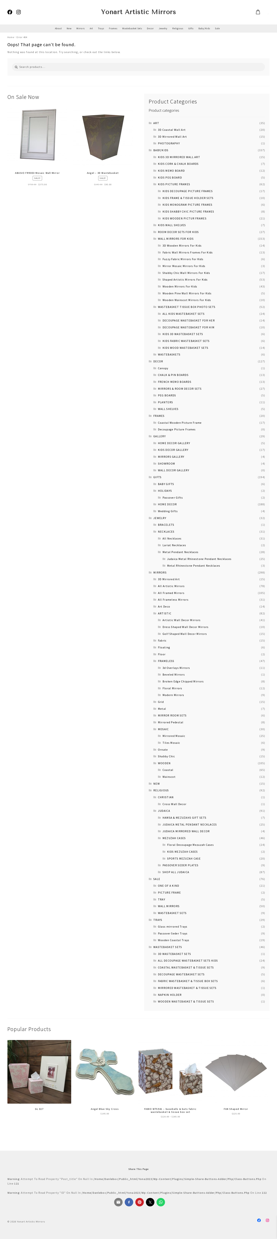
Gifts (190, 28)
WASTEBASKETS (169, 354)
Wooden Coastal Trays (173, 940)
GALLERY (159, 436)
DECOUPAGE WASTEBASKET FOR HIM (188, 327)
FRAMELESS (166, 661)
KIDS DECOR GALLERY (173, 450)
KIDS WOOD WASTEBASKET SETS (185, 347)
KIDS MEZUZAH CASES (182, 851)
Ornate (163, 749)
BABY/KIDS (161, 150)
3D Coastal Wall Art (172, 129)
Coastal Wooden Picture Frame (180, 422)
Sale (217, 28)
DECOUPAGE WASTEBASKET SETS (181, 974)
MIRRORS (160, 572)
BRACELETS (166, 524)
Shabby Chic (166, 756)
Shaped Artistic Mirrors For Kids (185, 279)
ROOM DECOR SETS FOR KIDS (178, 232)
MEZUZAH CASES (174, 838)
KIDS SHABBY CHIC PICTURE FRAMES (188, 211)
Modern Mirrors (173, 695)
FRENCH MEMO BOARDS (174, 382)
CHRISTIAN (166, 797)
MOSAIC (163, 729)
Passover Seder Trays (173, 933)
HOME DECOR (167, 504)
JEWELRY (159, 518)
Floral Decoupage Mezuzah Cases (190, 845)
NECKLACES (166, 531)
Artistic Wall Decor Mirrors (182, 620)
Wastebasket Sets (132, 28)
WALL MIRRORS (168, 906)
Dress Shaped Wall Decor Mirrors (186, 627)
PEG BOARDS (167, 395)
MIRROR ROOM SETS (172, 715)
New (69, 28)
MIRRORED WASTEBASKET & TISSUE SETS (187, 988)
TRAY (161, 899)
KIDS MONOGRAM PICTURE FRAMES (188, 204)
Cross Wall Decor (174, 804)
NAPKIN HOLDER (170, 994)
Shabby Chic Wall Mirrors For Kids (186, 273)
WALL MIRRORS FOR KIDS (176, 238)
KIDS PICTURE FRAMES (174, 184)
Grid (161, 702)
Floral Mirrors (172, 688)
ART (156, 123)
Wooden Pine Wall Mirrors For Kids (187, 293)
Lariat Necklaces (174, 545)
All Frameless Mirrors (173, 599)
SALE (156, 879)
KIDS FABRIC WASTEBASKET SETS (186, 341)
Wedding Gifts (168, 511)
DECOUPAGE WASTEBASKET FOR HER (189, 320)
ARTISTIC (164, 613)
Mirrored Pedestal (171, 722)
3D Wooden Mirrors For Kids (182, 245)
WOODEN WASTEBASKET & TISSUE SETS (186, 1001)
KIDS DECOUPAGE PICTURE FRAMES (188, 191)
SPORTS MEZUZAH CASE (184, 858)
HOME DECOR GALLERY (174, 443)
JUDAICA (164, 810)
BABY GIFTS (166, 484)
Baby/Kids (204, 28)
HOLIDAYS (165, 490)
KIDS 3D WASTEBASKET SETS (183, 334)
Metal (162, 708)
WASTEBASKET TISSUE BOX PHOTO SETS (186, 307)
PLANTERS (165, 402)
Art (91, 28)
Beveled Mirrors (174, 674)
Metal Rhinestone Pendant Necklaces (193, 565)
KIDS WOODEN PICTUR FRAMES (185, 218)
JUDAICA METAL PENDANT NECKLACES (190, 824)
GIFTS (157, 477)
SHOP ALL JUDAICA (176, 872)
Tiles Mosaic (171, 742)
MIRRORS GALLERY (171, 456)
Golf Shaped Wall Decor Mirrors (185, 634)
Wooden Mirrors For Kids (180, 286)
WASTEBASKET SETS (172, 913)
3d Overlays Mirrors (176, 668)
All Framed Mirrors (171, 593)
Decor (150, 28)
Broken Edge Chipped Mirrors (183, 681)
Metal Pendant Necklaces (180, 552)
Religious (177, 28)
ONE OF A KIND (168, 885)
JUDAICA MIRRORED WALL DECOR (186, 831)
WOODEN (164, 763)
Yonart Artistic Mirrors (138, 12)
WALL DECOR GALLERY (173, 470)
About (58, 28)
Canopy (163, 368)
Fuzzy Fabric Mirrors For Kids (183, 259)
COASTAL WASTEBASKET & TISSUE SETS (186, 967)
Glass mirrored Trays (172, 926)
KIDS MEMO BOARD (171, 170)
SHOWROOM (166, 463)
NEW (156, 783)
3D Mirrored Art (169, 579)
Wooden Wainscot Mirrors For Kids (187, 300)
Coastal (168, 770)
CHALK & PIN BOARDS (173, 375)
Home (10, 37)
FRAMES (159, 416)
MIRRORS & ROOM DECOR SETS (180, 388)
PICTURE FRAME (169, 892)
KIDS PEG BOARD (170, 177)
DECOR (158, 361)
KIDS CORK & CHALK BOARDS (178, 163)
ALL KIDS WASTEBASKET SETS (184, 313)
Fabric (162, 640)
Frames (113, 28)
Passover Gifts (173, 497)
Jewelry (163, 28)
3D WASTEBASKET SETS (174, 954)
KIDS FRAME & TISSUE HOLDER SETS (188, 198)
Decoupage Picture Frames (177, 429)
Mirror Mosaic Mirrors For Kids (184, 266)
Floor (162, 654)
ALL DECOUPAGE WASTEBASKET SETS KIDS (188, 960)
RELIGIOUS (161, 790)
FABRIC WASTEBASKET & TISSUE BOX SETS (188, 981)
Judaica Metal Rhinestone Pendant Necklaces (199, 559)
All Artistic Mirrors (171, 586)
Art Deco (164, 606)
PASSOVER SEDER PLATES (181, 865)
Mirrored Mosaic (174, 736)
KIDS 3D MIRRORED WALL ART (179, 157)
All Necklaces (172, 538)
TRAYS (157, 920)
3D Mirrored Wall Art (172, 136)
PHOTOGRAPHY (169, 143)
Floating (164, 647)
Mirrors (80, 28)
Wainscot (169, 776)
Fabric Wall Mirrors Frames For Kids (188, 252)
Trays (101, 28)
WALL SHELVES (168, 409)
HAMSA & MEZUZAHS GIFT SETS (184, 817)
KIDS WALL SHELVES (172, 225)
